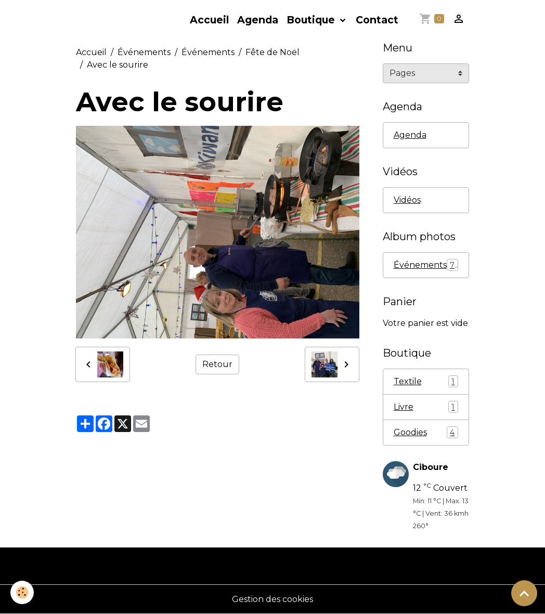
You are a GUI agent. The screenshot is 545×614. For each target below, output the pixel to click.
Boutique (312, 20)
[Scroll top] (524, 593)
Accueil (209, 20)
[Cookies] (22, 592)
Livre (426, 407)
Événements (144, 52)
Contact (377, 20)
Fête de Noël (272, 52)
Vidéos (407, 200)
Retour (217, 364)
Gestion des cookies (272, 599)
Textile (426, 381)
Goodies (426, 432)
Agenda (257, 20)
